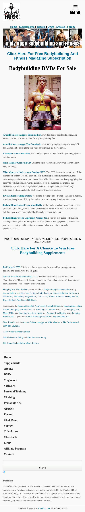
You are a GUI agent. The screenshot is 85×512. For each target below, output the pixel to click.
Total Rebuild (9, 322)
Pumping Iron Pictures (46, 309)
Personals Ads (12, 402)
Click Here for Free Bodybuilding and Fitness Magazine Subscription (42, 56)
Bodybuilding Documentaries (57, 289)
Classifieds (10, 437)
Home (13, 27)
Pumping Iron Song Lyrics (30, 313)
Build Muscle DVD (11, 267)
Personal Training (15, 391)
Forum (71, 27)
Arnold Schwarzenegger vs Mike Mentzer (41, 322)
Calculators (11, 431)
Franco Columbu (60, 293)
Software (9, 385)
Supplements (27, 27)
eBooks (41, 27)
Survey (8, 425)
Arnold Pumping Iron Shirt (38, 316)
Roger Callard (9, 300)
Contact (9, 454)
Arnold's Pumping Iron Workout (17, 309)
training (18, 331)
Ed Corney (73, 293)
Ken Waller (18, 296)
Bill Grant (31, 300)
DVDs (51, 27)
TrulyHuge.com (44, 508)
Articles (60, 27)
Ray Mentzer (33, 337)
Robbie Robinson (56, 296)
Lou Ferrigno (31, 293)
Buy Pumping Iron (61, 316)
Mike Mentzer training (13, 337)
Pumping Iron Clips (72, 306)
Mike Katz (7, 296)
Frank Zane (42, 296)
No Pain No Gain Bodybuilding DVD (20, 276)
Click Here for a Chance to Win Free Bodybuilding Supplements (42, 250)
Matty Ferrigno (45, 293)
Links (7, 442)
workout (26, 331)
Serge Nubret (30, 296)
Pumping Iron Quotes (56, 313)
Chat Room (11, 420)
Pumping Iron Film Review (15, 289)
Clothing (9, 397)
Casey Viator (8, 331)
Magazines (10, 380)
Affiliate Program (15, 448)
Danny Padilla (71, 296)
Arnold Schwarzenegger (13, 293)
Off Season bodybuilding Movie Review (21, 343)
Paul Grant (21, 300)
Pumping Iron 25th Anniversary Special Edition (39, 306)
